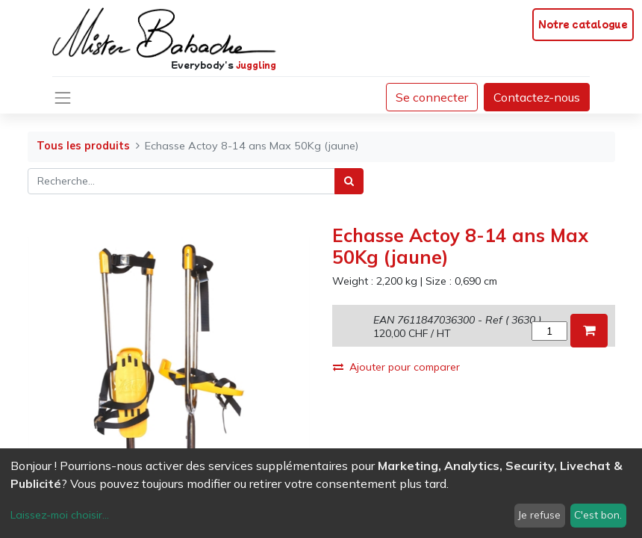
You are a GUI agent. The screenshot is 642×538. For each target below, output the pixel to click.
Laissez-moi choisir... (59, 515)
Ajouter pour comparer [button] (396, 367)
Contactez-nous (536, 97)
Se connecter (432, 97)
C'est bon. (598, 515)
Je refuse (539, 515)
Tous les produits (83, 145)
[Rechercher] (349, 181)
